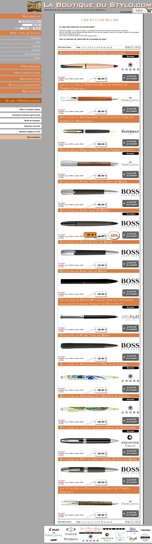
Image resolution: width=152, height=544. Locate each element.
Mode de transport (32, 121)
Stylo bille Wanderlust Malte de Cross (94, 364)
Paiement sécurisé (32, 126)
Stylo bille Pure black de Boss (86, 242)
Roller (37, 42)
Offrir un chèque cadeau (29, 109)
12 (108, 47)
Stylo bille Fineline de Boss (83, 271)
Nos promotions (27, 72)
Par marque (30, 66)
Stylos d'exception (24, 85)
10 (102, 47)
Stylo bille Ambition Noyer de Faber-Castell (97, 150)
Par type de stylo (25, 33)
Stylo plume (35, 38)
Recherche (31, 16)
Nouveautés (30, 78)
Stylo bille (36, 46)
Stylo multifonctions (32, 54)
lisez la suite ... (93, 35)
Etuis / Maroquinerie (23, 100)
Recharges (31, 91)
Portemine (36, 50)
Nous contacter (33, 137)
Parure (37, 58)
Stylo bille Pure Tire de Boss (85, 335)
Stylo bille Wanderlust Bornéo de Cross (94, 396)
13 (111, 47)
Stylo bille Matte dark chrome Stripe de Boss (98, 459)
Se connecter (126, 12)
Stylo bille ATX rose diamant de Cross (92, 53)
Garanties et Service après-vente (26, 115)
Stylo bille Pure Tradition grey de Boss (93, 181)
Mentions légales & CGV (29, 132)
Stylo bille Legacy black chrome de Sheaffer (98, 427)
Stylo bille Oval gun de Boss (84, 210)
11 (105, 47)
